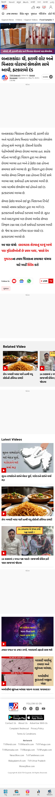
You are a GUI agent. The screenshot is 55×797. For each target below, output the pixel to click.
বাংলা (39, 2)
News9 (11, 2)
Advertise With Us (39, 723)
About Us (23, 723)
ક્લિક (30, 265)
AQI (38, 7)
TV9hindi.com (9, 744)
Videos (19, 19)
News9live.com (17, 755)
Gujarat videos (31, 19)
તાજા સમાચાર (12, 13)
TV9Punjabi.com (44, 749)
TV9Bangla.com (27, 749)
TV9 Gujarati (15, 75)
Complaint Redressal (19, 728)
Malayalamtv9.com (17, 760)
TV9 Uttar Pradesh (36, 760)
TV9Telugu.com (43, 744)
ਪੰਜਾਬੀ (45, 2)
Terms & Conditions (26, 733)
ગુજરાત (34, 13)
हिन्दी (4, 2)
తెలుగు (25, 2)
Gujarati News (7, 19)
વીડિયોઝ (42, 13)
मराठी (33, 2)
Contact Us (10, 723)
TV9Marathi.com (26, 744)
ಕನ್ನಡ (19, 2)
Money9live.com (27, 766)
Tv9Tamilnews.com (35, 755)
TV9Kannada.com (10, 749)
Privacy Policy (37, 728)
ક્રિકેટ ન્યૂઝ (24, 13)
